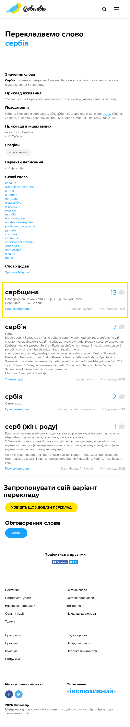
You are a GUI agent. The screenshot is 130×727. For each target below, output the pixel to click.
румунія (11, 230)
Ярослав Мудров (17, 272)
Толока (10, 621)
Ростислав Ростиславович (77, 409)
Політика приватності (82, 651)
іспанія (10, 253)
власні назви (18, 152)
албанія (10, 183)
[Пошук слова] (104, 9)
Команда (11, 651)
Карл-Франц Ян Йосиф (77, 468)
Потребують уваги (18, 597)
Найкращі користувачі (82, 613)
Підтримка (12, 659)
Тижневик (74, 605)
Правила (11, 643)
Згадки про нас (77, 635)
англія (9, 190)
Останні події (14, 613)
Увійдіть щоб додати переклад (41, 507)
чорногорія (13, 250)
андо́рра (11, 194)
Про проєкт (13, 635)
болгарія (11, 198)
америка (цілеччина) (19, 186)
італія (9, 257)
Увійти (16, 533)
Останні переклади (80, 597)
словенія (11, 238)
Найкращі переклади (20, 605)
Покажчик (12, 590)
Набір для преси (78, 643)
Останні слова (77, 590)
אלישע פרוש (85, 379)
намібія (10, 214)
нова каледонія (16, 218)
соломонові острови (19, 242)
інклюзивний (91, 691)
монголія (11, 210)
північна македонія (19, 222)
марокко (11, 206)
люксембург (14, 202)
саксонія (11, 234)
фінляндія (12, 246)
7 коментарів (14, 379)
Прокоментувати (17, 308)
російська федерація (20, 226)
